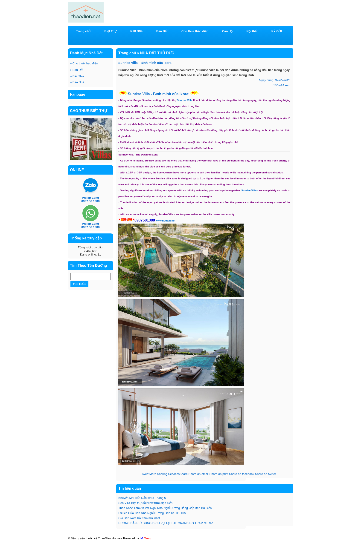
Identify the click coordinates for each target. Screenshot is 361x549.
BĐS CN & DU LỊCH (179, 547)
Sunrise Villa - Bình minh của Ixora (158, 94)
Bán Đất (76, 70)
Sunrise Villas (249, 190)
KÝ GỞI (276, 31)
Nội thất (251, 31)
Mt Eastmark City (86, 546)
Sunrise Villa (184, 100)
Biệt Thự (77, 76)
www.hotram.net (165, 220)
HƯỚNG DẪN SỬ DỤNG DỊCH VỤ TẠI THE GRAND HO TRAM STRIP (165, 523)
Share (168, 474)
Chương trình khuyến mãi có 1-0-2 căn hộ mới (207, 542)
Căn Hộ (227, 31)
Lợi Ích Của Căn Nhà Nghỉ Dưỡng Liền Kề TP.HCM (152, 513)
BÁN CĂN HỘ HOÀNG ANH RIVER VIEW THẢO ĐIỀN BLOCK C (119, 542)
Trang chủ (83, 31)
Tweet (145, 474)
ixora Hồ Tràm (257, 542)
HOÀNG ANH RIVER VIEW (139, 546)
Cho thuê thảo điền (84, 63)
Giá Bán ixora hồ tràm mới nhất (139, 518)
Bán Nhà (77, 82)
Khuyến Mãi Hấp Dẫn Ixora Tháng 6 (142, 498)
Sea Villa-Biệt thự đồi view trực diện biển (145, 503)
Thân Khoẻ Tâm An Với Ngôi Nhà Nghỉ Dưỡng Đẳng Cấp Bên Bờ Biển (165, 508)
